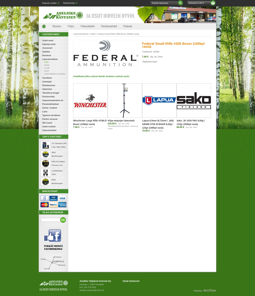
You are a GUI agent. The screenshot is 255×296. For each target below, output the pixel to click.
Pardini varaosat (49, 119)
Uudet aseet (47, 40)
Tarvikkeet (47, 78)
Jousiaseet (47, 48)
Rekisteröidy (69, 3)
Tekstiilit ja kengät (50, 93)
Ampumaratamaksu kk (52, 100)
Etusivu (57, 26)
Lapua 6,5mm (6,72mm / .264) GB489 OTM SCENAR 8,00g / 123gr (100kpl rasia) (158, 124)
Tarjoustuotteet (49, 130)
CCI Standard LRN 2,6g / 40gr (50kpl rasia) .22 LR (59, 146)
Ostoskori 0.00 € (196, 3)
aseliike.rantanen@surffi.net (92, 290)
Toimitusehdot (109, 26)
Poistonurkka (48, 97)
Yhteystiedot (87, 26)
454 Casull (47, 123)
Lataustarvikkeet (50, 59)
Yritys (70, 26)
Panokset (46, 55)
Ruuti (46, 71)
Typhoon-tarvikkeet (51, 115)
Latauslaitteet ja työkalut (54, 74)
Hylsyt (47, 65)
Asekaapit (47, 82)
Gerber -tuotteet (49, 108)
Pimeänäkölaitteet (50, 104)
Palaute (127, 26)
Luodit (47, 68)
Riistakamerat (48, 85)
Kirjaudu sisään (49, 3)
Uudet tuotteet (48, 126)
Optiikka (46, 52)
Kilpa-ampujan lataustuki (121, 120)
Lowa (44, 111)
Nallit (46, 62)
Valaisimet (47, 89)
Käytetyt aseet (48, 44)
